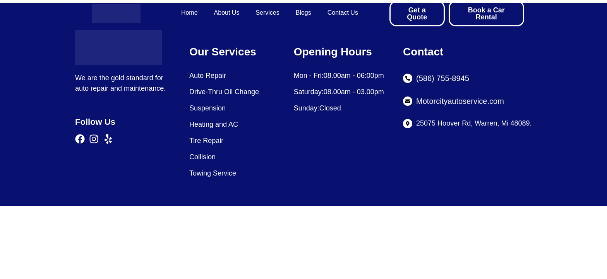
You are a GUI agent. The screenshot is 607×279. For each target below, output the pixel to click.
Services (267, 12)
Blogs (303, 12)
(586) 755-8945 (442, 78)
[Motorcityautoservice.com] (407, 101)
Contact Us (343, 12)
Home (189, 12)
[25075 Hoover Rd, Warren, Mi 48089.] (407, 123)
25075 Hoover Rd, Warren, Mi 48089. (474, 123)
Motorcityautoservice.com (460, 101)
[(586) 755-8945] (407, 78)
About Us (227, 12)
